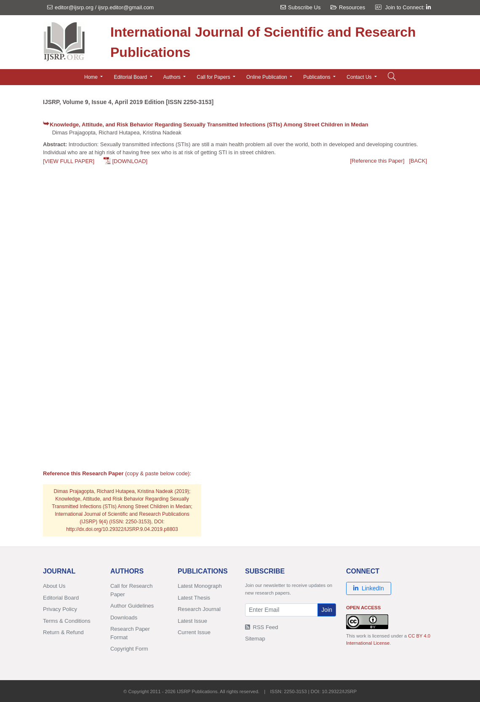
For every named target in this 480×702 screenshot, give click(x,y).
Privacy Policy (60, 609)
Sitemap (255, 638)
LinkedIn (368, 588)
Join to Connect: (408, 7)
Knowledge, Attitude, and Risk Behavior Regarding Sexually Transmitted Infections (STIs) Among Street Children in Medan (209, 124)
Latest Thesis (194, 598)
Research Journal (199, 609)
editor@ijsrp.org (74, 7)
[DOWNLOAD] (129, 161)
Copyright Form (129, 649)
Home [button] (91, 77)
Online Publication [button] (267, 77)
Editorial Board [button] (131, 77)
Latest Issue (192, 621)
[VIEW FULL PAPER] (68, 161)
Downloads (123, 617)
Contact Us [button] (360, 77)
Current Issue (194, 632)
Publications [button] (317, 77)
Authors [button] (172, 77)
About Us (54, 586)
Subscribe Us (300, 7)
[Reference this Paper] (377, 161)
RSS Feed (261, 627)
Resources (348, 7)
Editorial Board (61, 598)
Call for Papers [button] (214, 77)
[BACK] (418, 161)
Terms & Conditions (67, 621)
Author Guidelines (132, 606)
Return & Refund (63, 632)
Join (326, 609)
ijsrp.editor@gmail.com (126, 7)
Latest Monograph (200, 586)
